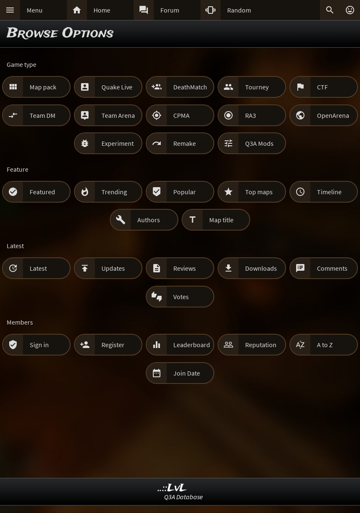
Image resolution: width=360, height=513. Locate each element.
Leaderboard (191, 344)
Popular (184, 192)
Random (239, 10)
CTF (322, 87)
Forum (169, 10)
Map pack (43, 87)
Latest (38, 268)
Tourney (257, 87)
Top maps (259, 192)
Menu (35, 10)
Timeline (329, 192)
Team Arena (118, 115)
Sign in (39, 344)
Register (112, 344)
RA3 (250, 115)
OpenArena (333, 115)
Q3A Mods (259, 143)
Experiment (117, 143)
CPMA (181, 115)
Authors (148, 220)
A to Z (325, 344)
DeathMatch (190, 87)
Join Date (186, 373)
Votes (181, 296)
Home (102, 10)
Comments (332, 268)
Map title (221, 220)
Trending (114, 192)
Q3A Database (183, 497)
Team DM (43, 115)
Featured (42, 192)
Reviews (184, 268)
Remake (184, 143)
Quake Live (116, 87)
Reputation (260, 344)
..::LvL (172, 488)
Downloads (261, 268)
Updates (113, 268)
